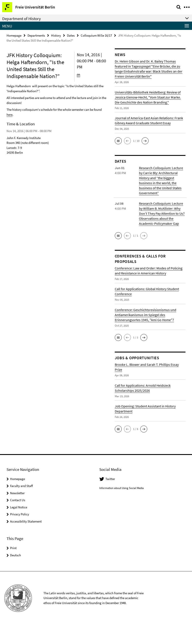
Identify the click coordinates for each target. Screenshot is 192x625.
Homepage (14, 35)
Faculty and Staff (21, 486)
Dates (71, 35)
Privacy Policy (19, 514)
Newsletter (17, 493)
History (56, 35)
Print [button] (13, 548)
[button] (118, 140)
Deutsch (15, 555)
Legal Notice (18, 507)
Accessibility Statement (26, 521)
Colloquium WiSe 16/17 (96, 35)
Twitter (110, 479)
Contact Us (17, 500)
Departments (36, 35)
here (9, 114)
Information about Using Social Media (121, 488)
